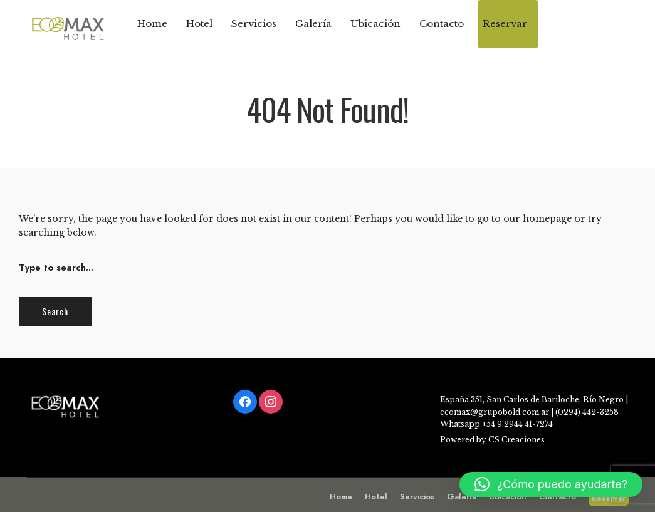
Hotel (199, 23)
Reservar (505, 23)
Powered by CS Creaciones (492, 439)
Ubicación (375, 23)
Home (152, 23)
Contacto (441, 23)
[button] (550, 484)
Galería (313, 23)
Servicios (253, 23)
